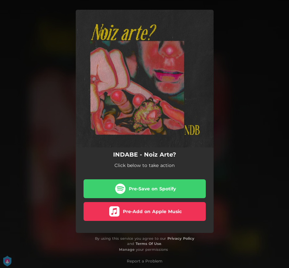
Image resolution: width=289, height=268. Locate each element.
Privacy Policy (180, 238)
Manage (127, 249)
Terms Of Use (148, 243)
